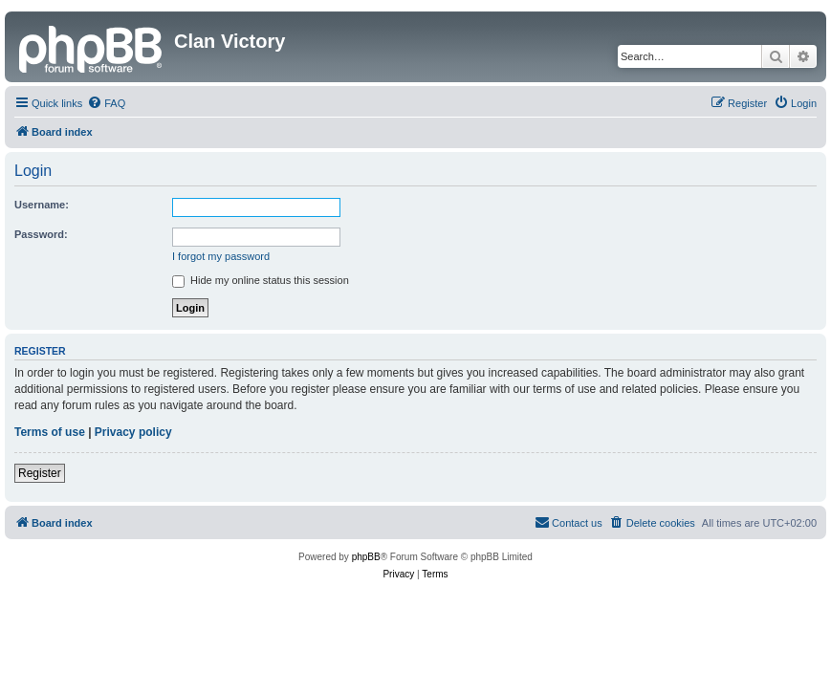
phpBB (366, 557)
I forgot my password (221, 256)
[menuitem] (106, 103)
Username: (41, 204)
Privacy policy (133, 432)
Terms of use (49, 432)
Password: (41, 234)
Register (39, 473)
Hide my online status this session (260, 280)
